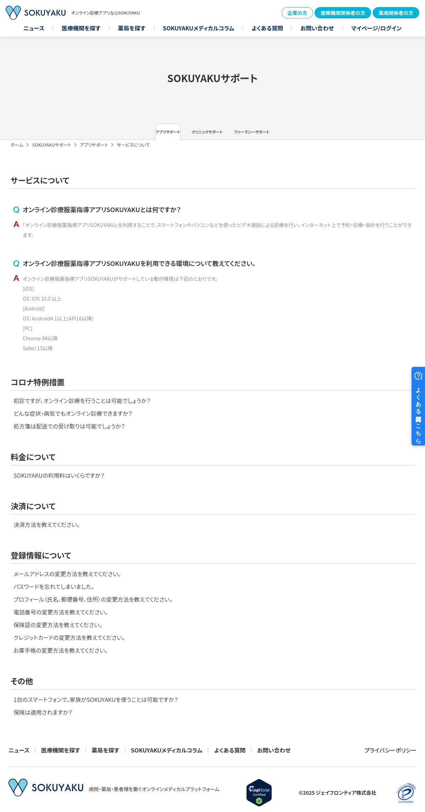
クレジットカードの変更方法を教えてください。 (279, 601)
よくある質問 (267, 28)
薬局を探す (132, 28)
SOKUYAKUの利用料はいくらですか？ (268, 431)
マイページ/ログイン (376, 28)
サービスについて (133, 154)
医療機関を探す (81, 28)
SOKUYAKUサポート (51, 154)
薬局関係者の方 (396, 12)
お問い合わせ (317, 28)
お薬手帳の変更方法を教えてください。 (270, 616)
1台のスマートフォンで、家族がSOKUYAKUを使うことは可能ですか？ (95, 677)
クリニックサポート (212, 136)
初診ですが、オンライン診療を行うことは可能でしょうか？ (82, 431)
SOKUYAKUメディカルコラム (198, 28)
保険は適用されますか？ (42, 693)
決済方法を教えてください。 (46, 523)
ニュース (33, 28)
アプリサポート (129, 136)
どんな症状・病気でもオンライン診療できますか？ (72, 446)
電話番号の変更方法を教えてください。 (270, 570)
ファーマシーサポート (295, 136)
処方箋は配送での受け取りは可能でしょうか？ (69, 462)
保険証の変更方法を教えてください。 (267, 585)
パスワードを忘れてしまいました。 (263, 538)
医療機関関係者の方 (343, 12)
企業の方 (297, 12)
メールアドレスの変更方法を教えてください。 (277, 523)
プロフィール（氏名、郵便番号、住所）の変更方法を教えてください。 (302, 554)
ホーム (17, 154)
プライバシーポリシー (390, 741)
